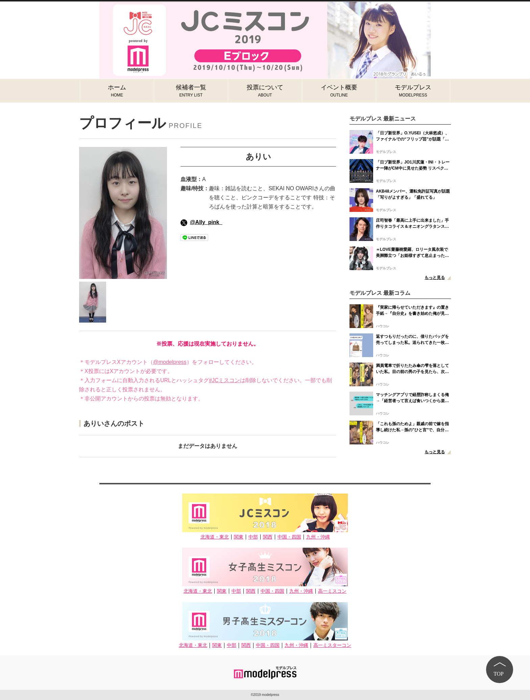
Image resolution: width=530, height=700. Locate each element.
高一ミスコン (332, 591)
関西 (267, 537)
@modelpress (170, 362)
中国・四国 (289, 537)
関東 (238, 537)
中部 (253, 537)
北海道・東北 (214, 537)
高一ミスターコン (332, 645)
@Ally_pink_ (201, 222)
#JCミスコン (224, 380)
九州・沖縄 (318, 537)
